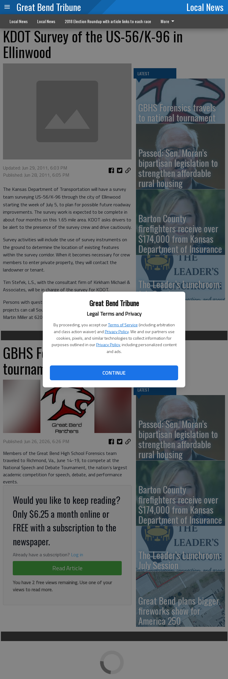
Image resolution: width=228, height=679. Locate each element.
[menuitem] (169, 21)
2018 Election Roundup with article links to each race (108, 21)
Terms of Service (123, 325)
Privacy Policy (117, 331)
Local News (205, 7)
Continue (113, 372)
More (168, 21)
